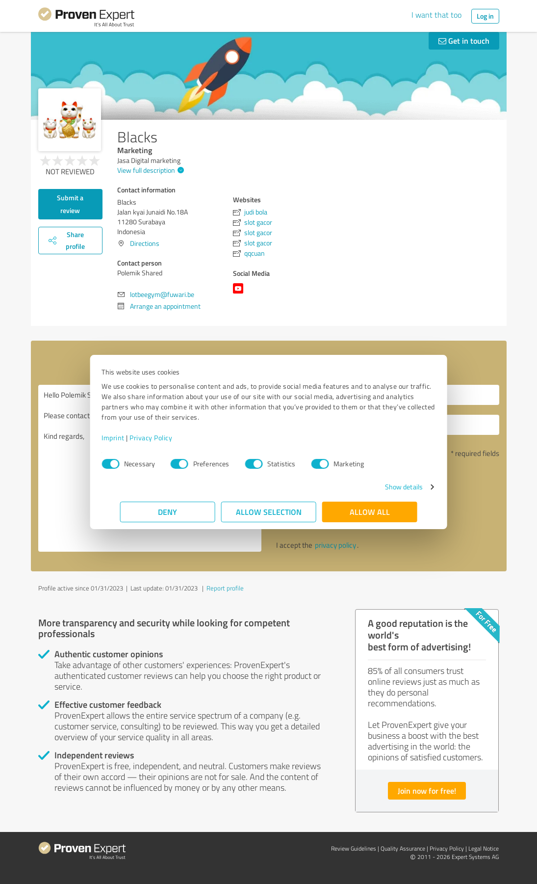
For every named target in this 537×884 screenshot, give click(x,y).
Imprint (131, 437)
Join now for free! (427, 790)
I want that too (436, 14)
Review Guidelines (353, 848)
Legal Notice (483, 848)
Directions (144, 243)
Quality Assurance (403, 848)
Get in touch (463, 40)
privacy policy (335, 545)
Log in (485, 16)
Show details (385, 486)
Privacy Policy (169, 437)
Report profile (225, 588)
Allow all (370, 511)
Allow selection (269, 511)
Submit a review (70, 204)
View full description (149, 170)
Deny (167, 511)
